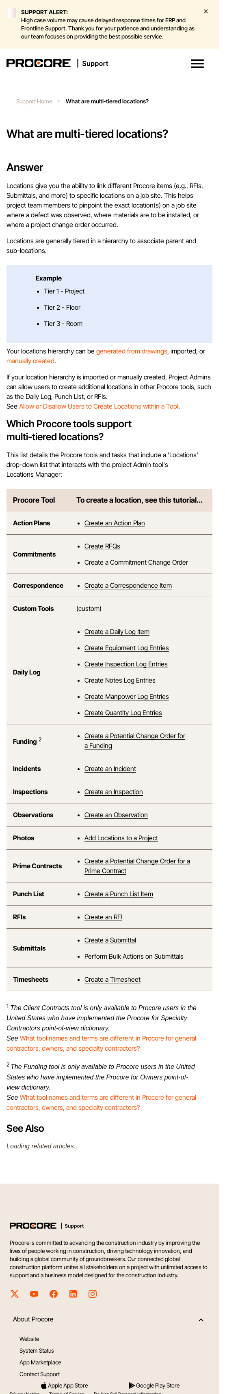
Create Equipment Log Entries (126, 648)
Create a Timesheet (112, 979)
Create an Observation (116, 815)
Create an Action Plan (114, 523)
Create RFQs (102, 546)
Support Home (34, 101)
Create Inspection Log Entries (126, 664)
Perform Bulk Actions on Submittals (134, 956)
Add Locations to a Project (121, 838)
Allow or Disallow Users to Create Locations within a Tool (98, 406)
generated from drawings (131, 351)
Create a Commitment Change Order (136, 562)
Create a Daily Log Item (116, 631)
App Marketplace (40, 1362)
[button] (197, 63)
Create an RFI (103, 917)
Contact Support (39, 1373)
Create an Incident (110, 768)
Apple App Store (64, 1385)
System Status (36, 1350)
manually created (30, 361)
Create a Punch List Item (118, 894)
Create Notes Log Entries (120, 680)
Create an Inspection (113, 792)
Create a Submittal (110, 940)
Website (29, 1338)
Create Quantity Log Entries (123, 713)
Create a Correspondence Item (128, 585)
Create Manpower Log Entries (126, 696)
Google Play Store (154, 1385)
